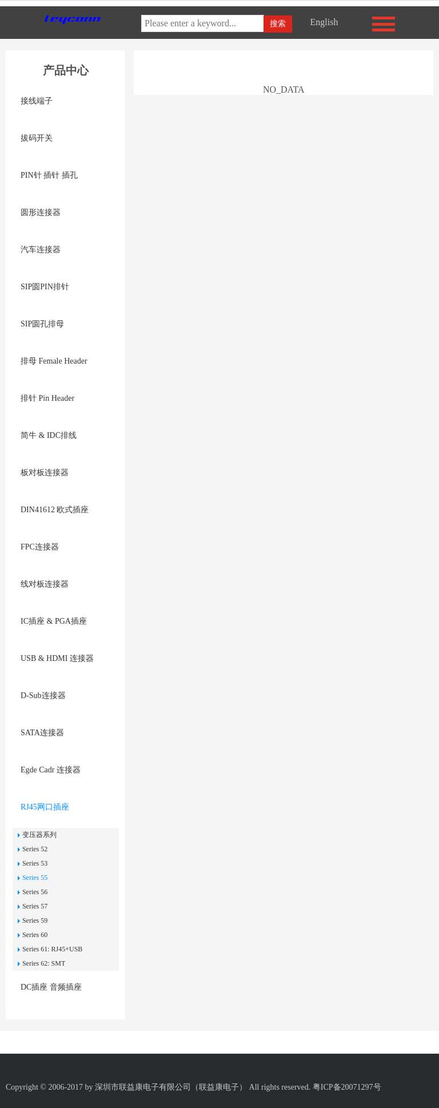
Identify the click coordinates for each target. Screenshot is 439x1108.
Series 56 (34, 892)
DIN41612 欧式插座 (55, 509)
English (324, 22)
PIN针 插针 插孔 (49, 175)
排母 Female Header (54, 361)
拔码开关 (37, 138)
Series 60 (34, 935)
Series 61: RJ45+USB (52, 949)
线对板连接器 (45, 584)
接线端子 (37, 101)
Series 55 (34, 878)
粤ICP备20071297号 (347, 1087)
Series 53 (34, 863)
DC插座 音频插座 (51, 987)
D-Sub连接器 (43, 695)
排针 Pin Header (47, 398)
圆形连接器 (41, 212)
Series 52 (34, 849)
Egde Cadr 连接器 (51, 770)
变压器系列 (39, 835)
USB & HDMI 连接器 (57, 658)
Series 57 (34, 906)
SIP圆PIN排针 (45, 286)
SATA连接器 (42, 732)
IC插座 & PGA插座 (54, 621)
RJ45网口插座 (45, 807)
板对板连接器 (45, 472)
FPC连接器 (40, 547)
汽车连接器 (41, 249)
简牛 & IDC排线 (49, 435)
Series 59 (34, 920)
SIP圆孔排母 (42, 324)
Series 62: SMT (43, 963)
